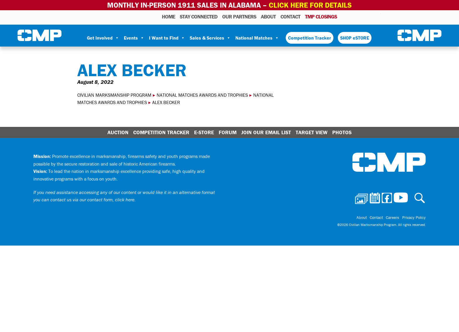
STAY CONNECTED (198, 16)
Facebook (361, 16)
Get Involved (103, 38)
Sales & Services (210, 38)
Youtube (377, 16)
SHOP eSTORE (354, 38)
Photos (343, 16)
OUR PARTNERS (239, 16)
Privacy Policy (414, 217)
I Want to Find (167, 38)
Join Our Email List (266, 132)
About (268, 16)
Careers (392, 217)
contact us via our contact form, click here (92, 199)
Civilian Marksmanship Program (39, 35)
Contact (290, 16)
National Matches (257, 38)
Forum (228, 132)
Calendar (353, 16)
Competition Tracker (309, 38)
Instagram (369, 16)
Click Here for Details (310, 5)
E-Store (204, 132)
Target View (312, 132)
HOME (168, 16)
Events (134, 38)
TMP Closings (321, 16)
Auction (118, 132)
